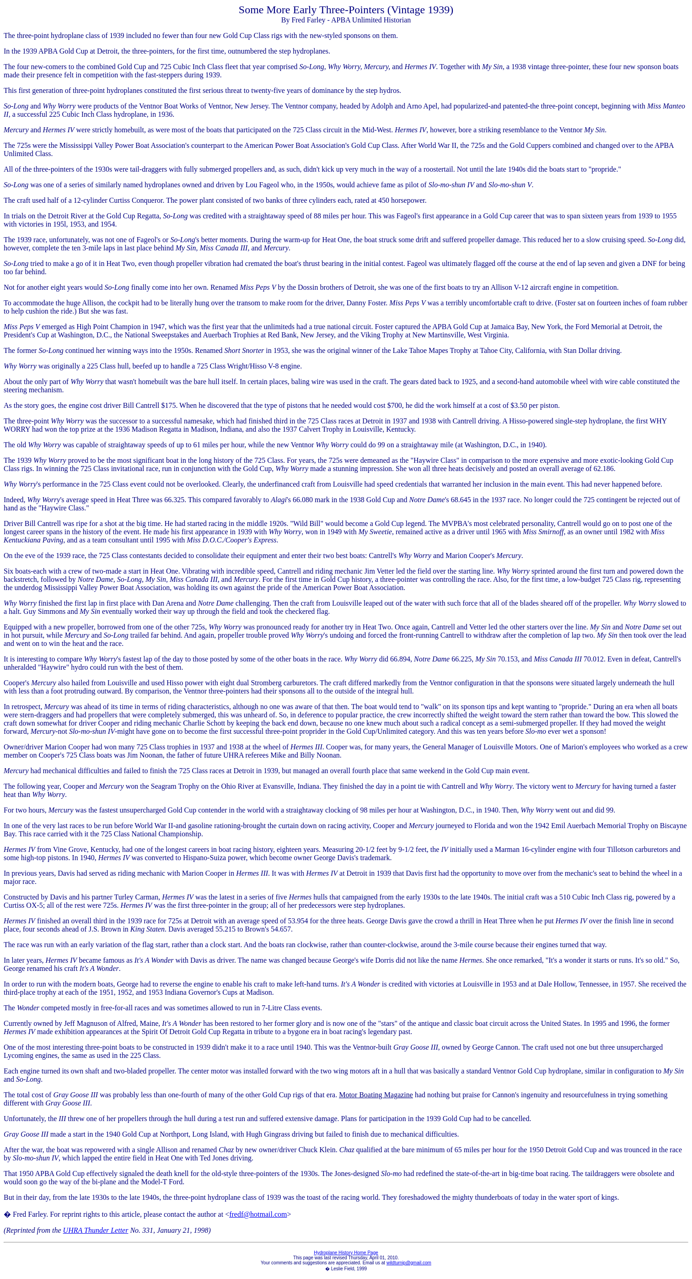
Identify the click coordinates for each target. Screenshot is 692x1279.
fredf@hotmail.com (258, 1214)
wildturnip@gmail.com (408, 1262)
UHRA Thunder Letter (96, 1230)
